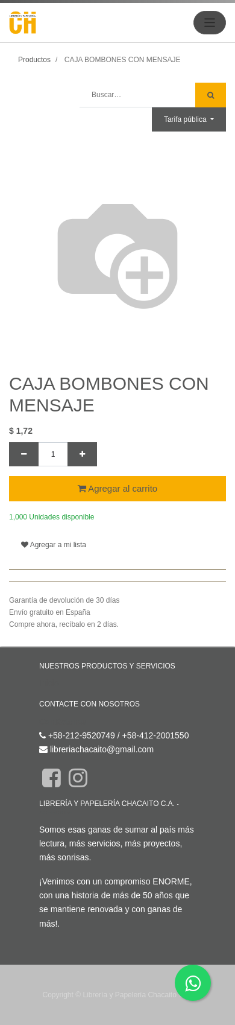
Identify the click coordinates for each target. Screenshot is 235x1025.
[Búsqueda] (210, 95)
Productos (34, 60)
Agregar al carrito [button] (117, 488)
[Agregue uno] (82, 454)
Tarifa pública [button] (186, 119)
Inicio (49, 683)
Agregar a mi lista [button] (53, 545)
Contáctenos (63, 721)
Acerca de (55, 812)
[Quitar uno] (24, 454)
